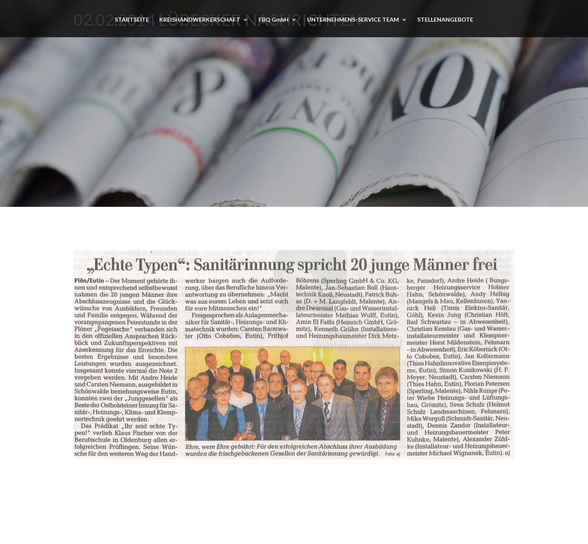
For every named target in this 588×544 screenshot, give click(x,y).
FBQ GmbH (273, 20)
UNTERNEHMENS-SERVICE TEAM (353, 20)
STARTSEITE (132, 20)
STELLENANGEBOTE (445, 20)
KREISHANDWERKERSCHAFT (199, 20)
